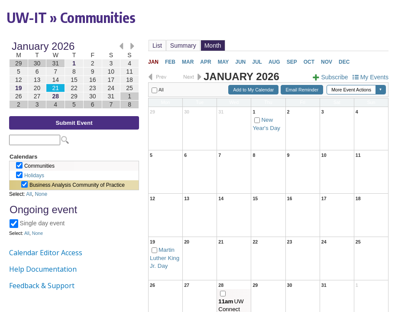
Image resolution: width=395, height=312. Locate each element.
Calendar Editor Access (45, 252)
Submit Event (73, 123)
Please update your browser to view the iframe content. (74, 75)
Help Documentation (43, 269)
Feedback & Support (41, 285)
